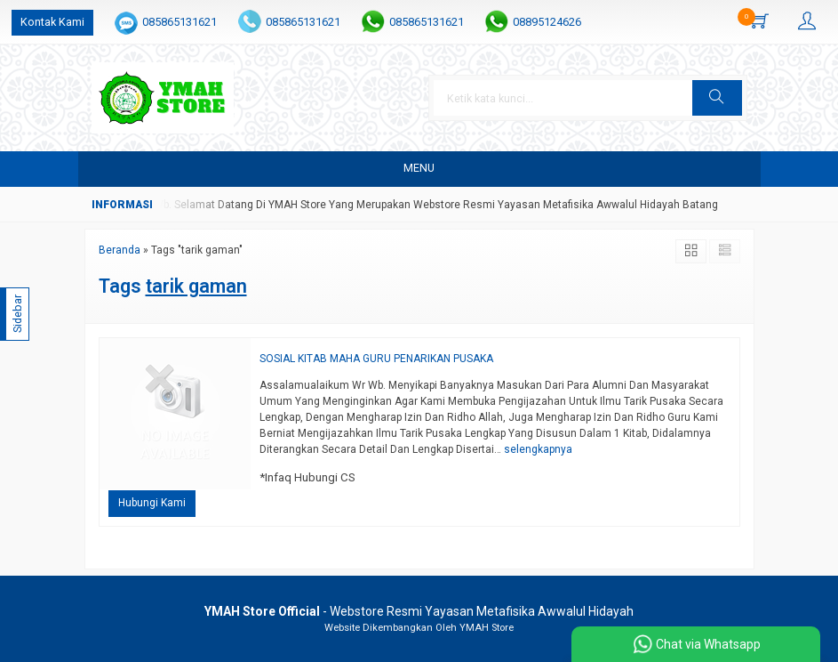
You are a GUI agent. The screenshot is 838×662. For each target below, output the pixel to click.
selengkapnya (538, 449)
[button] (717, 98)
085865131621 (179, 21)
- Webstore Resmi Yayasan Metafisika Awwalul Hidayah (419, 611)
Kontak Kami (52, 21)
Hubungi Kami (152, 502)
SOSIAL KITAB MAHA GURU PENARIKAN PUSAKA (376, 358)
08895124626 (547, 21)
